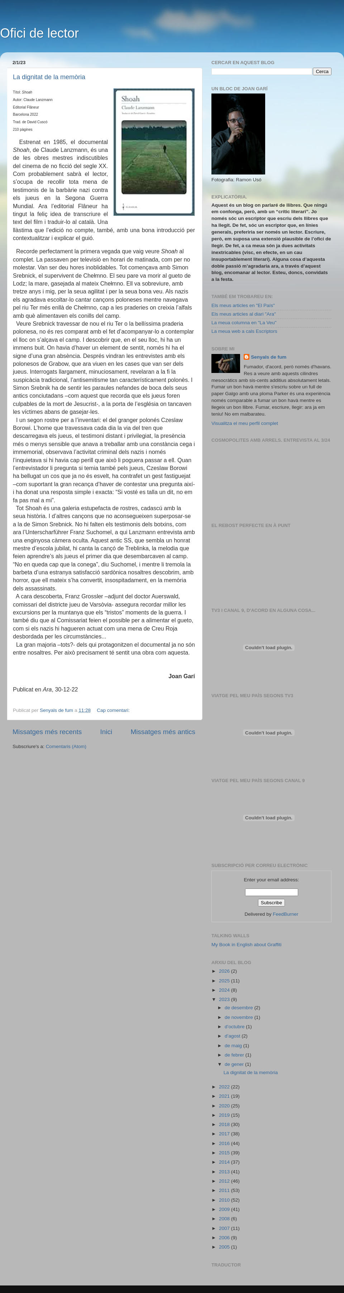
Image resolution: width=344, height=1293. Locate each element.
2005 (225, 1247)
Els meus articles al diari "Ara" (243, 314)
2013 (225, 1171)
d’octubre (235, 1026)
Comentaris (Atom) (66, 746)
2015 (225, 1152)
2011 (225, 1190)
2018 (225, 1124)
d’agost (233, 1036)
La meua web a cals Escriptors (244, 331)
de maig (234, 1045)
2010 (225, 1200)
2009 (225, 1209)
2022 (225, 1087)
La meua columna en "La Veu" (243, 322)
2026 (225, 971)
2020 (225, 1105)
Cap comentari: (114, 710)
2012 (225, 1181)
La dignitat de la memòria (49, 77)
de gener (235, 1064)
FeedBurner (285, 914)
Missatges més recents (47, 732)
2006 (225, 1237)
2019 (225, 1115)
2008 (225, 1218)
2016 (225, 1143)
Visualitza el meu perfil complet (244, 423)
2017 (225, 1133)
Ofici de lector (39, 33)
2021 (225, 1096)
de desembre (239, 1007)
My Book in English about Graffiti (246, 944)
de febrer (235, 1055)
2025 (225, 980)
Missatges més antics (162, 732)
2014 (225, 1162)
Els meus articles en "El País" (243, 305)
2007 (225, 1228)
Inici (106, 732)
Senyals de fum (268, 357)
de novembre (239, 1017)
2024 (225, 990)
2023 (225, 999)
